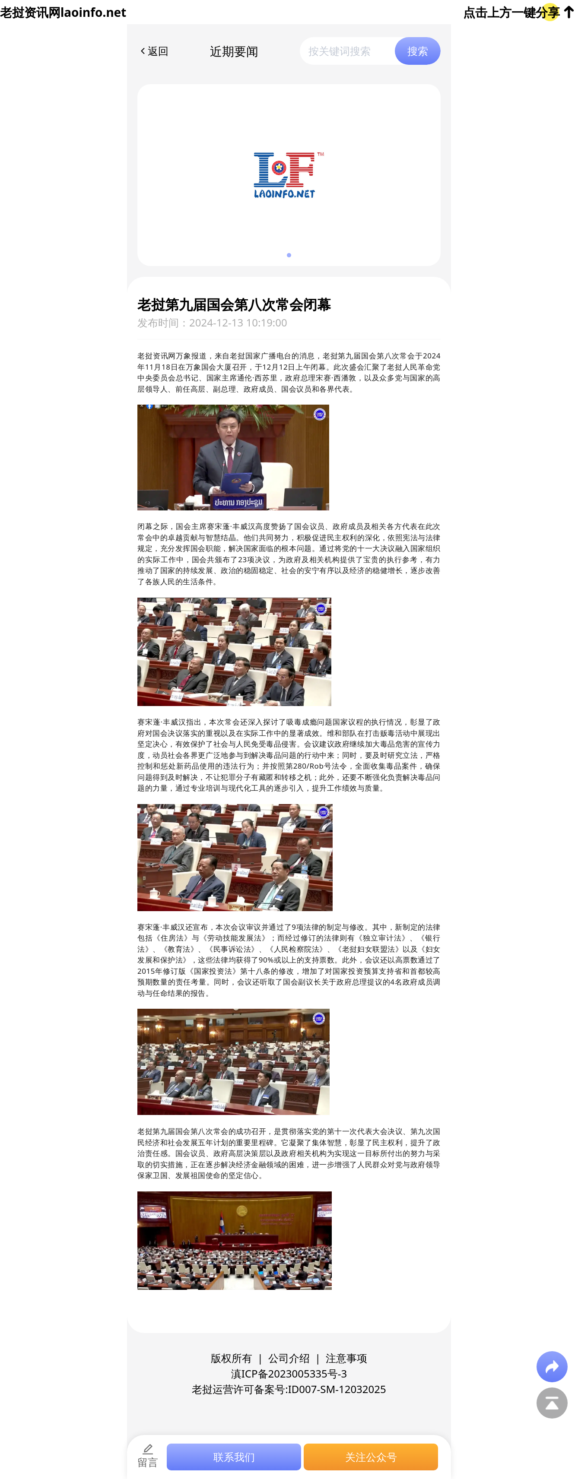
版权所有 (231, 1358)
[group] (289, 175)
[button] (289, 255)
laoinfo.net (93, 12)
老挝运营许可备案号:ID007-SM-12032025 (289, 1389)
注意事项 (346, 1358)
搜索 (417, 51)
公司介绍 (289, 1358)
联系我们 (234, 1457)
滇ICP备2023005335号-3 (289, 1373)
